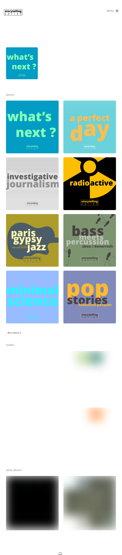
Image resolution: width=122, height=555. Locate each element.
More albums (14, 332)
